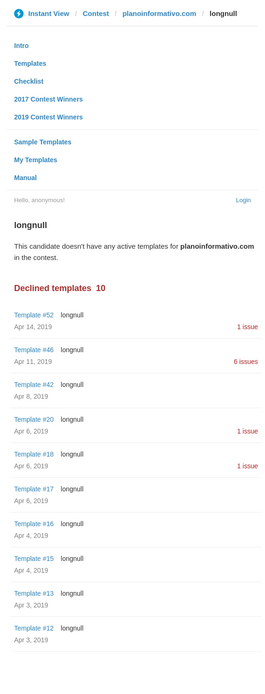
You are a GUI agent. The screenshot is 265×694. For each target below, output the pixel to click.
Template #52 (34, 315)
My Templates (35, 160)
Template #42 (34, 384)
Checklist (28, 81)
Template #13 (34, 593)
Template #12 (34, 628)
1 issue (247, 327)
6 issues (246, 361)
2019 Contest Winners (48, 117)
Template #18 (34, 454)
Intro (21, 45)
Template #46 (34, 350)
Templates (30, 63)
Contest (96, 13)
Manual (25, 177)
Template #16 (34, 524)
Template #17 (34, 489)
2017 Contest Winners (48, 99)
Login (243, 200)
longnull (72, 315)
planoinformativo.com (159, 13)
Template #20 (34, 419)
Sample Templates (43, 142)
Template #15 (34, 558)
